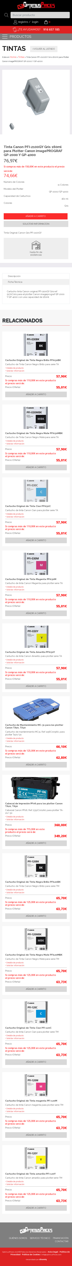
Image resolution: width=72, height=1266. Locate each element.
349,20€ (60, 835)
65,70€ (61, 898)
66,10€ (61, 746)
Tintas (21, 57)
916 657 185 (51, 29)
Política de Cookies (31, 1255)
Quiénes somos (18, 1238)
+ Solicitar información (14, 371)
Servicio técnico (40, 1238)
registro (21, 21)
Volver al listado (44, 49)
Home (13, 57)
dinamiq (43, 1259)
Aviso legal (53, 1252)
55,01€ (61, 387)
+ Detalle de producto (14, 368)
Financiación (60, 1238)
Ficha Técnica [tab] (15, 282)
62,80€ (61, 757)
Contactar (61, 1241)
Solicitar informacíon (36, 224)
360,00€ (60, 825)
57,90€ (61, 376)
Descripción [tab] (14, 276)
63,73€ (61, 908)
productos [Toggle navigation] (16, 37)
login (35, 21)
